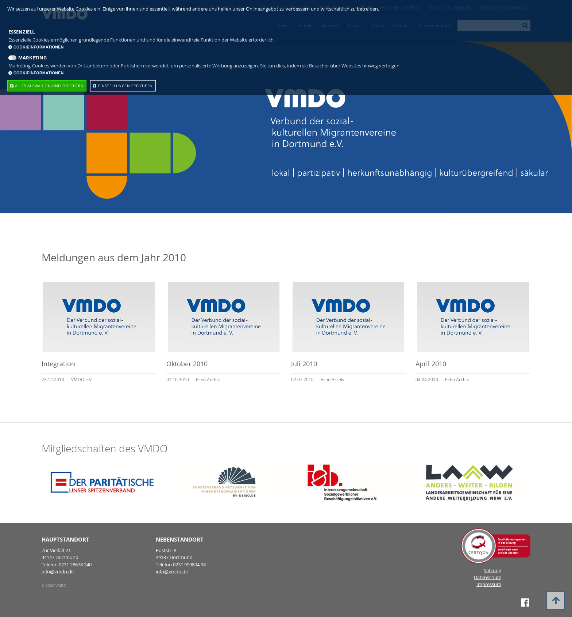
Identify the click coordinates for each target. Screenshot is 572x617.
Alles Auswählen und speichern (47, 85)
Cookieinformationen (36, 47)
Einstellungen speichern (123, 85)
